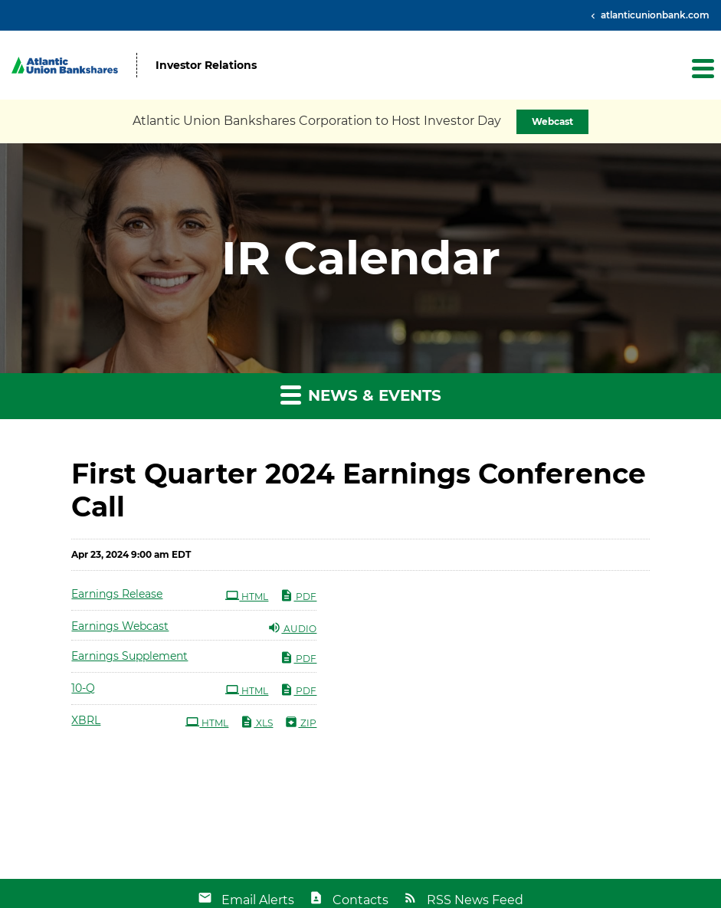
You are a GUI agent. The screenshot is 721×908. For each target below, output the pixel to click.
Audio (291, 627)
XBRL (85, 720)
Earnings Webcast (120, 626)
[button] (702, 68)
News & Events (360, 394)
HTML (246, 595)
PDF (298, 595)
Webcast (552, 121)
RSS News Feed (475, 900)
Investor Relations (206, 65)
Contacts (360, 900)
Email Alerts (257, 900)
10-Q (83, 688)
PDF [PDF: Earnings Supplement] (298, 657)
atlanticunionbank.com (654, 15)
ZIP (300, 722)
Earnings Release (116, 594)
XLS (256, 722)
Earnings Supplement (129, 656)
